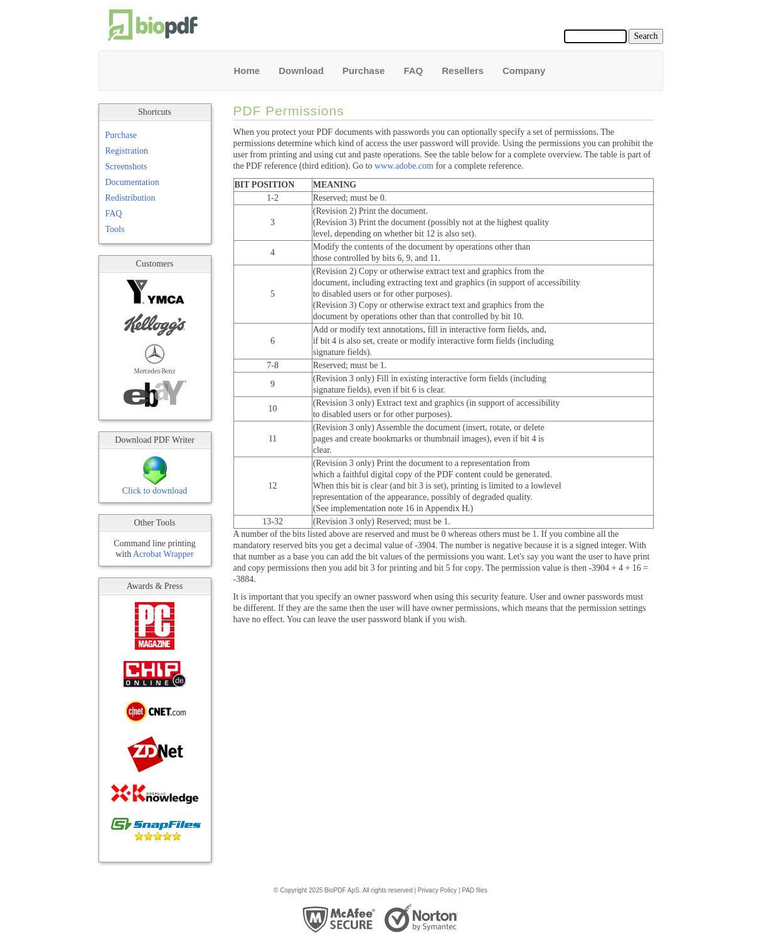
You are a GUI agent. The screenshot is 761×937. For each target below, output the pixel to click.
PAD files (474, 890)
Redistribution (130, 198)
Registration (126, 151)
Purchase (364, 70)
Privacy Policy (437, 890)
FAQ (413, 70)
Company (524, 70)
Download (301, 70)
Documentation (132, 182)
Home (247, 70)
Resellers (463, 70)
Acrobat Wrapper (163, 554)
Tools (115, 229)
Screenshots (126, 166)
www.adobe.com (404, 166)
